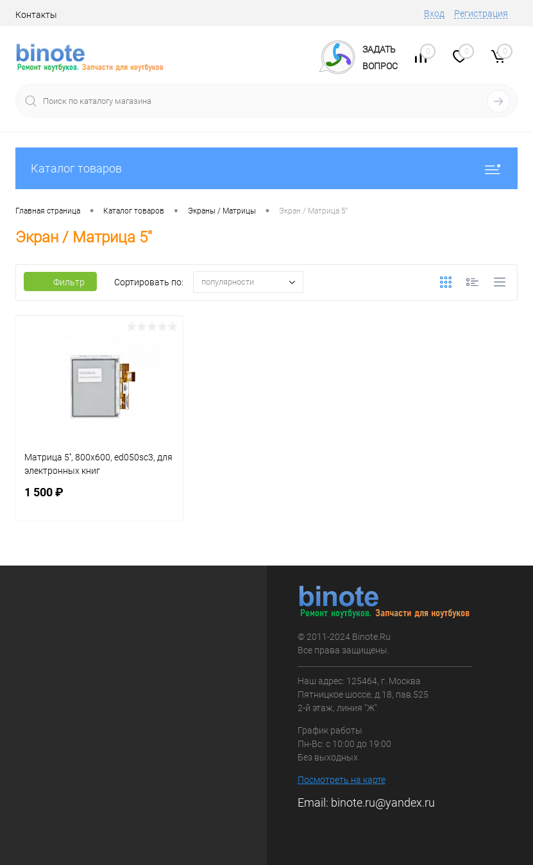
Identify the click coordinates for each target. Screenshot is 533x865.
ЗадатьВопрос (380, 57)
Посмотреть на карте (341, 780)
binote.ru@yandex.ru (383, 802)
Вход (434, 13)
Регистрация (481, 13)
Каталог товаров (266, 168)
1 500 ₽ (99, 499)
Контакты (36, 15)
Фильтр (60, 282)
